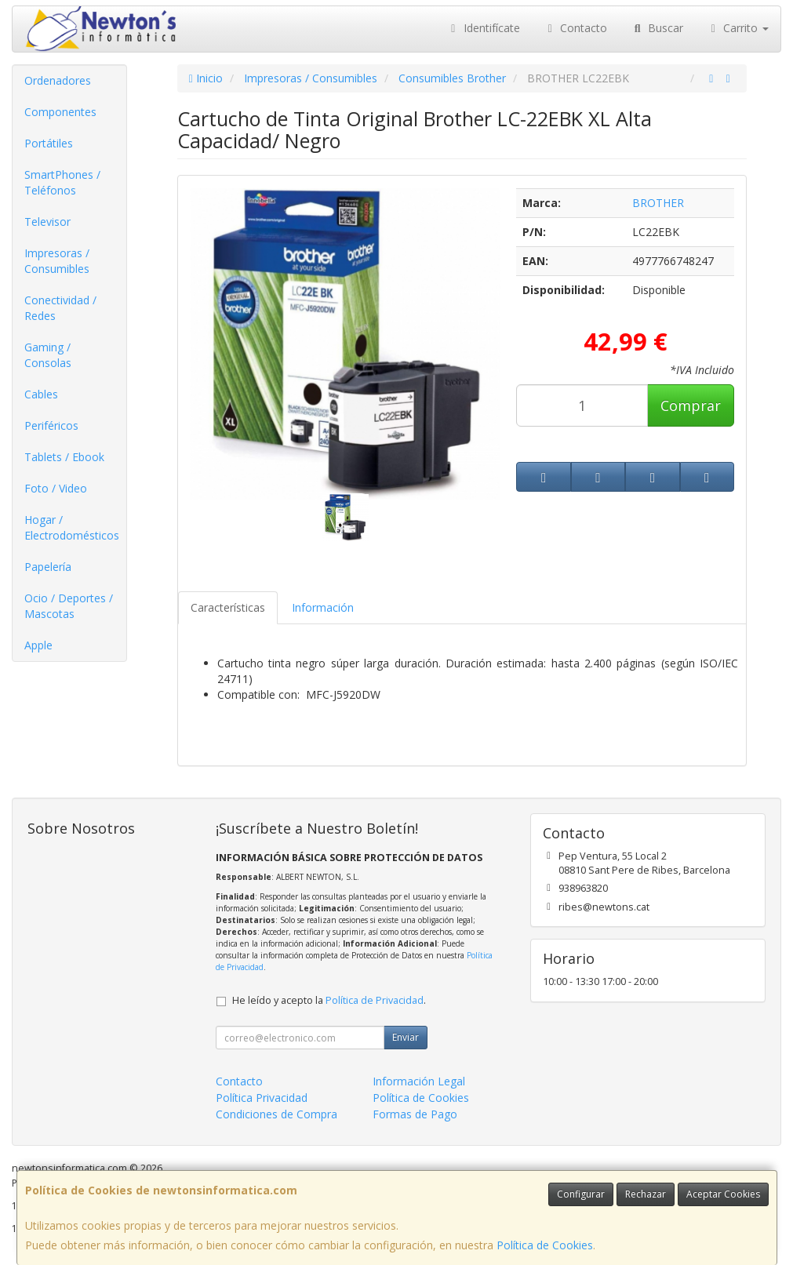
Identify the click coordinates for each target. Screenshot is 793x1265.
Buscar (657, 27)
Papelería (47, 566)
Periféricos (51, 425)
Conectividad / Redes (60, 308)
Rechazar (645, 1194)
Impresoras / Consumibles (56, 260)
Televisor (47, 221)
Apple (38, 645)
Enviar (405, 1037)
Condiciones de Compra (276, 1114)
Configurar (581, 1194)
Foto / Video (55, 488)
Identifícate (483, 27)
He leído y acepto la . (329, 1000)
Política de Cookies (545, 1245)
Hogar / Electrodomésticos (71, 527)
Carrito (738, 27)
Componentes (60, 111)
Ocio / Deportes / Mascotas (68, 606)
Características (228, 607)
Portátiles (48, 143)
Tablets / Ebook (64, 456)
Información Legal (419, 1081)
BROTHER (658, 202)
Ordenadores (57, 80)
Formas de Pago (415, 1114)
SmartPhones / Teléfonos (62, 182)
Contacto (576, 27)
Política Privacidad (261, 1097)
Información (323, 607)
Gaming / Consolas (47, 355)
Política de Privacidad (375, 1000)
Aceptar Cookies (723, 1194)
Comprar (690, 405)
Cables (41, 394)
